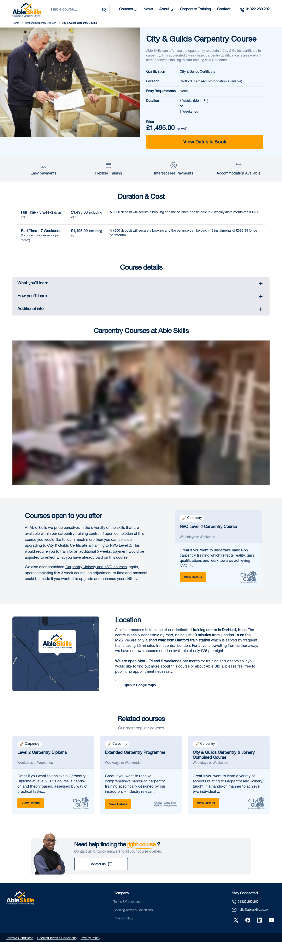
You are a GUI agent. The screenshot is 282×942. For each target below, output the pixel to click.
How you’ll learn (32, 296)
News (148, 9)
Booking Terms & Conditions (133, 894)
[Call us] (255, 9)
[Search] (104, 9)
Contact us (101, 848)
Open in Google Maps (140, 685)
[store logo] (26, 9)
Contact (223, 9)
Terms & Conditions (126, 886)
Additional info (30, 309)
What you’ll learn (32, 284)
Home (16, 23)
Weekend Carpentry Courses (41, 23)
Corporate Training (195, 9)
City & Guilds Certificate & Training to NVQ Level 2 (89, 546)
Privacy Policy (123, 903)
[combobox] (79, 9)
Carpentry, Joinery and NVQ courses (96, 567)
